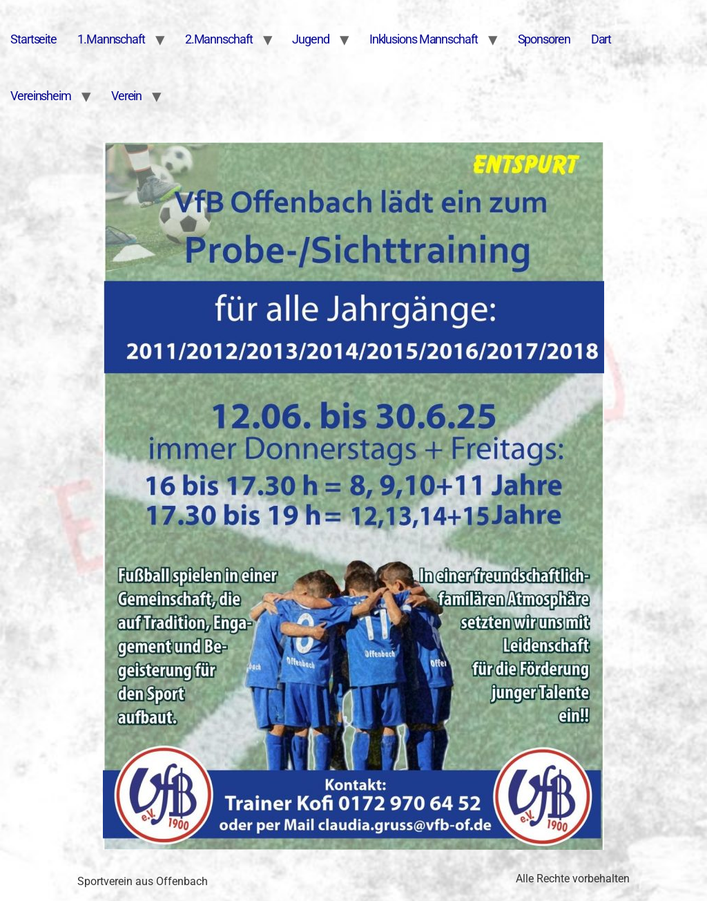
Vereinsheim (40, 95)
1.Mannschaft (111, 39)
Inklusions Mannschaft (423, 39)
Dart (601, 39)
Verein (126, 95)
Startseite (33, 39)
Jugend (310, 39)
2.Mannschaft (219, 39)
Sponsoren (544, 39)
